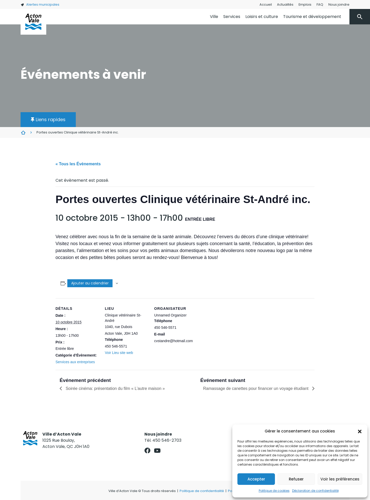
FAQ (320, 4)
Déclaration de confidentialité (315, 490)
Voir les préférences (339, 479)
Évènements (23, 132)
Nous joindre (338, 4)
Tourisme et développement (312, 17)
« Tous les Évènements (78, 164)
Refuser (296, 479)
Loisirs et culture (261, 17)
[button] (359, 431)
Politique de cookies (274, 490)
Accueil (266, 4)
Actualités (285, 4)
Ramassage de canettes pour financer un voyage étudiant (256, 388)
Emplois (305, 4)
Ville (214, 17)
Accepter (256, 479)
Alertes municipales (40, 4)
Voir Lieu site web (119, 353)
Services (231, 17)
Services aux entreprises (75, 362)
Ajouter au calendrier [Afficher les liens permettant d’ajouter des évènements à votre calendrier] (90, 283)
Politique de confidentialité (202, 490)
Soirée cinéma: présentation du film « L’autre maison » (114, 388)
